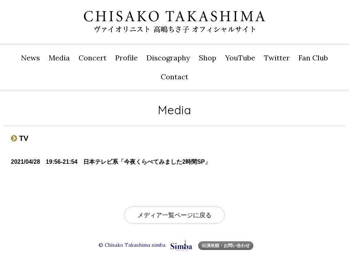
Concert (93, 57)
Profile (126, 57)
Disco (168, 58)
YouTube (240, 57)
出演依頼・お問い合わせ (226, 245)
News (30, 57)
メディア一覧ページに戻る (174, 215)
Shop (207, 57)
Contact (174, 76)
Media (59, 57)
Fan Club (313, 57)
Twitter (277, 57)
